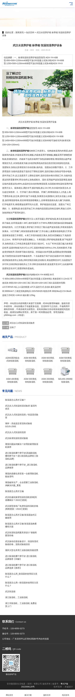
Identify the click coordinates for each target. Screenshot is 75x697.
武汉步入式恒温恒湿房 (15, 432)
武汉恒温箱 (10, 591)
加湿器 (56, 227)
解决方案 (28, 693)
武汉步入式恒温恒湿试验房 (22, 323)
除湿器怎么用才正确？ (15, 400)
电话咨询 (65, 693)
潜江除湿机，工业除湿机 (16, 597)
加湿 (66, 227)
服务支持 (47, 693)
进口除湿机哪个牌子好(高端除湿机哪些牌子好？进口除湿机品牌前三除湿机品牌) (21, 456)
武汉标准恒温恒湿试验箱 (16, 438)
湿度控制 (38, 248)
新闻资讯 (19, 32)
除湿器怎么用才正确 (14, 491)
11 (15, 132)
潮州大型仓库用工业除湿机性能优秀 (21, 550)
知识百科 (30, 32)
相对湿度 (32, 223)
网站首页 (9, 693)
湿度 (60, 204)
